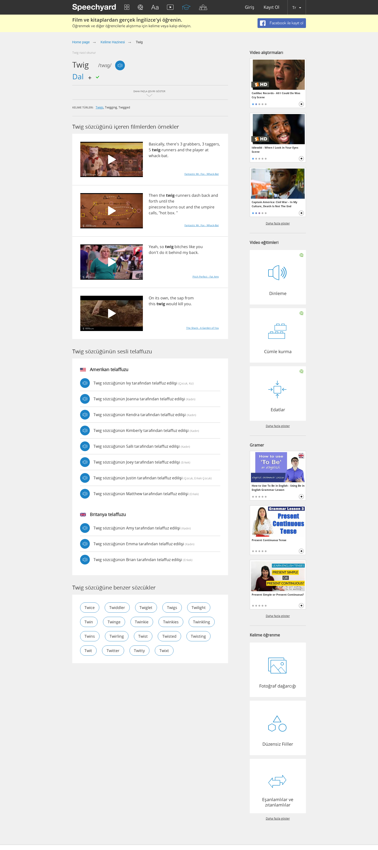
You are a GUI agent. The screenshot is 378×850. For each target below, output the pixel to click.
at (207, 149)
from (189, 298)
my (185, 252)
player (198, 149)
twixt (164, 650)
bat (164, 155)
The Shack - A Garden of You (202, 328)
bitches (181, 246)
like (192, 246)
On (151, 298)
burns (172, 207)
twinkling (202, 622)
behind (175, 252)
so (162, 246)
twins (90, 636)
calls (153, 212)
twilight (199, 607)
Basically (156, 144)
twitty (139, 650)
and (180, 149)
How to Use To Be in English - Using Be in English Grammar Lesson (278, 488)
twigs (99, 107)
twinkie (142, 622)
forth (153, 201)
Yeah (153, 246)
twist (143, 636)
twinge (114, 622)
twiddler (117, 607)
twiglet (146, 607)
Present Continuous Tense (269, 540)
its (157, 298)
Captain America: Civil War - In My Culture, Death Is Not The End (274, 204)
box (170, 212)
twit (88, 650)
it (166, 252)
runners (169, 149)
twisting (199, 636)
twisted (170, 636)
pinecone (157, 207)
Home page (81, 42)
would (171, 303)
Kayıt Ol (271, 7)
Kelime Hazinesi (113, 42)
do (161, 252)
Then (153, 195)
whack (154, 155)
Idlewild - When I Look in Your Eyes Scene (275, 149)
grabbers (191, 144)
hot (163, 212)
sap (180, 298)
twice (90, 607)
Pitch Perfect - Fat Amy (206, 276)
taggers (212, 144)
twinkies (171, 622)
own (164, 298)
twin (89, 622)
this (152, 303)
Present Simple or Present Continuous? (278, 594)
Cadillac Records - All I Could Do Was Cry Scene (276, 95)
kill (180, 303)
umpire (207, 207)
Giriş (249, 7)
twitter (113, 650)
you (199, 246)
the (188, 149)
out (182, 207)
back (206, 195)
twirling (117, 636)
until (163, 201)
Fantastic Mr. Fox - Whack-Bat (201, 174)
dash (196, 195)
